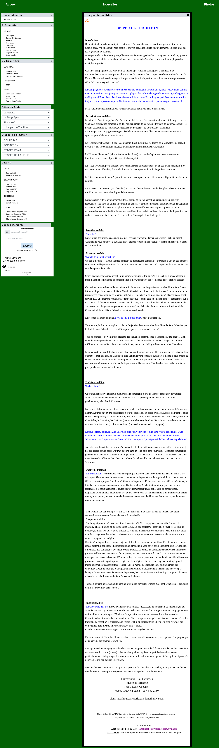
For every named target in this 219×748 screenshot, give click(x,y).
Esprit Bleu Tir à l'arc (14, 94)
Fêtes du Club (26, 107)
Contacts (9, 45)
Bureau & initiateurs (13, 38)
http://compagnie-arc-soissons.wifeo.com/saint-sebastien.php (151, 732)
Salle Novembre (12, 203)
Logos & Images (12, 53)
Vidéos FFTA (11, 99)
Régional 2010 (11, 189)
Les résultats (11, 200)
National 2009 (11, 184)
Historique (10, 35)
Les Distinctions (12, 74)
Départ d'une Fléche (14, 101)
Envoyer (27, 246)
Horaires (9, 40)
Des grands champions (15, 76)
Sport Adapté (11, 173)
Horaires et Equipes (13, 175)
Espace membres (26, 225)
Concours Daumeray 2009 (16, 214)
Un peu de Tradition (100, 15)
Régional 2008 (11, 192)
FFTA (8, 85)
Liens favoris (11, 55)
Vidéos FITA (11, 96)
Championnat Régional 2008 (17, 212)
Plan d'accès (11, 50)
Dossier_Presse (10, 19)
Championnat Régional (15, 216)
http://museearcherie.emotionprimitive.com (140, 698)
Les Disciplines (12, 71)
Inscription (10, 43)
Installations (10, 48)
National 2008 (11, 187)
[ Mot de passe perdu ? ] (27, 250)
